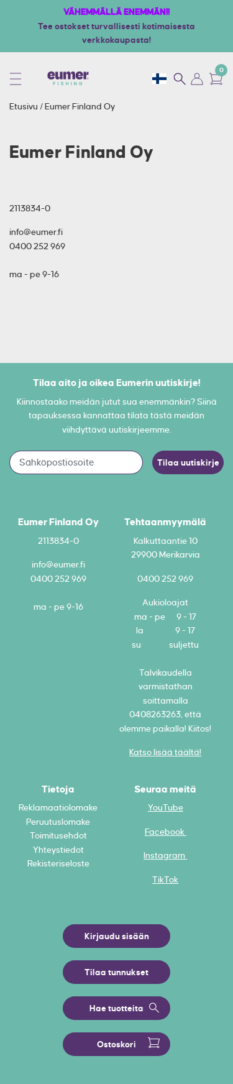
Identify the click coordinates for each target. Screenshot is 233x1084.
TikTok (165, 879)
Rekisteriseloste (58, 863)
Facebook (165, 832)
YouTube (165, 807)
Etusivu (24, 106)
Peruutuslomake (58, 822)
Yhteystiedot (58, 850)
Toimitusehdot (58, 835)
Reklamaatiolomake (58, 807)
